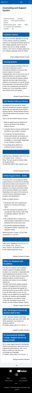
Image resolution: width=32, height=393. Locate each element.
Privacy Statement (23, 380)
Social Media (23, 378)
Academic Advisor (8, 18)
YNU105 (6, 29)
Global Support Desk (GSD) (12, 24)
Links (16, 383)
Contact (8, 378)
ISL (13, 29)
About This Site (8, 380)
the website (23, 325)
